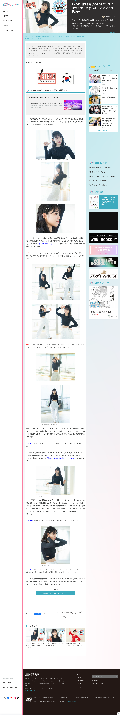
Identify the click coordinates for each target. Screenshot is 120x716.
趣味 (64, 616)
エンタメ (5, 11)
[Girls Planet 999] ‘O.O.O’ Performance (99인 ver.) (46, 103)
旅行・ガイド (95, 176)
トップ (26, 36)
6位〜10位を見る (103, 130)
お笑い (93, 185)
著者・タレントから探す (10, 687)
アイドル (78, 612)
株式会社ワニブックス (30, 688)
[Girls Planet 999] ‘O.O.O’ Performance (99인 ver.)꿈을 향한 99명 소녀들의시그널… (46, 107)
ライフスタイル (109, 176)
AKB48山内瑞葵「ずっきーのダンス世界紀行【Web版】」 (50, 36)
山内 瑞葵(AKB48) (108, 17)
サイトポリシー (41, 688)
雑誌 (92, 172)
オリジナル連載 (7, 21)
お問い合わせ (50, 688)
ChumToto (105, 180)
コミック (5, 25)
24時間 (96, 70)
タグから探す (7, 683)
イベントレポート (8, 30)
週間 (110, 70)
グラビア (5, 16)
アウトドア (94, 180)
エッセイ (103, 185)
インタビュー (95, 167)
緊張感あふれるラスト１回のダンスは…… (55, 593)
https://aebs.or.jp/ (72, 701)
